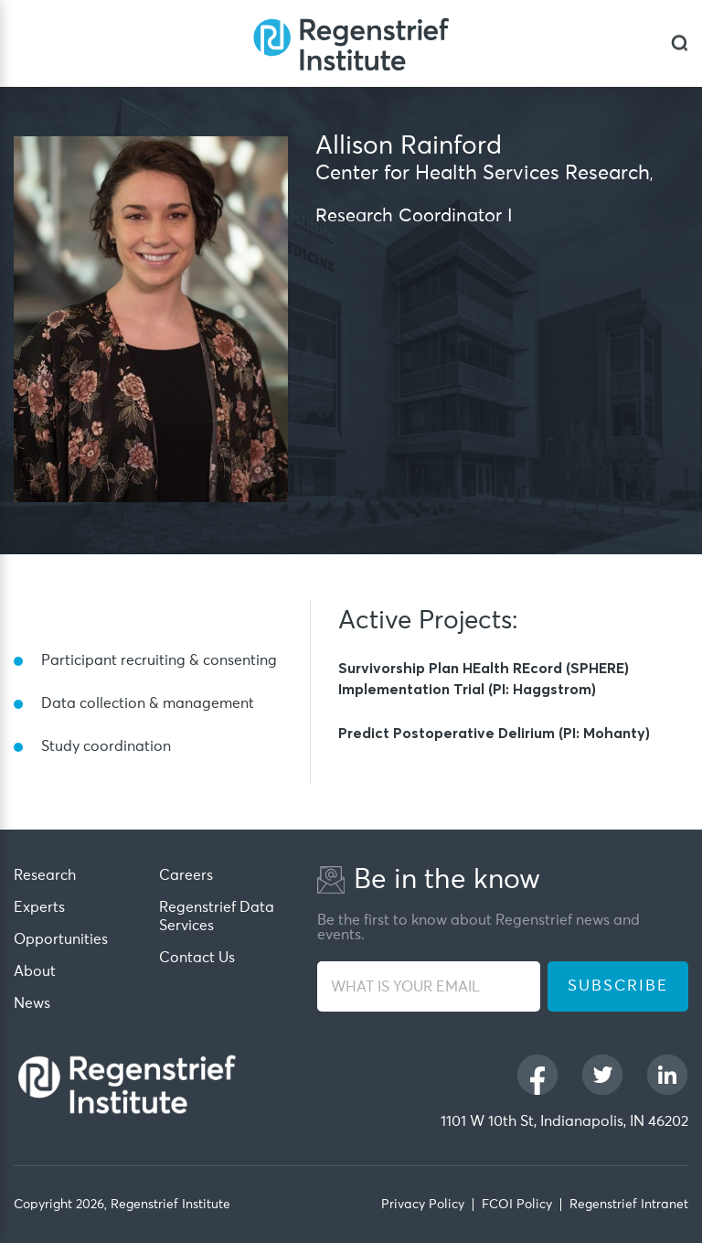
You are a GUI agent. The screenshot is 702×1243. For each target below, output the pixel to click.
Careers (186, 875)
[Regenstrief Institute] (351, 43)
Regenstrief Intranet (628, 1204)
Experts (39, 907)
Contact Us (197, 957)
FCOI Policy (517, 1204)
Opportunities (61, 939)
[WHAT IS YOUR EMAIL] (428, 986)
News (32, 1003)
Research (45, 875)
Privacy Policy (422, 1204)
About (35, 971)
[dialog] (679, 43)
